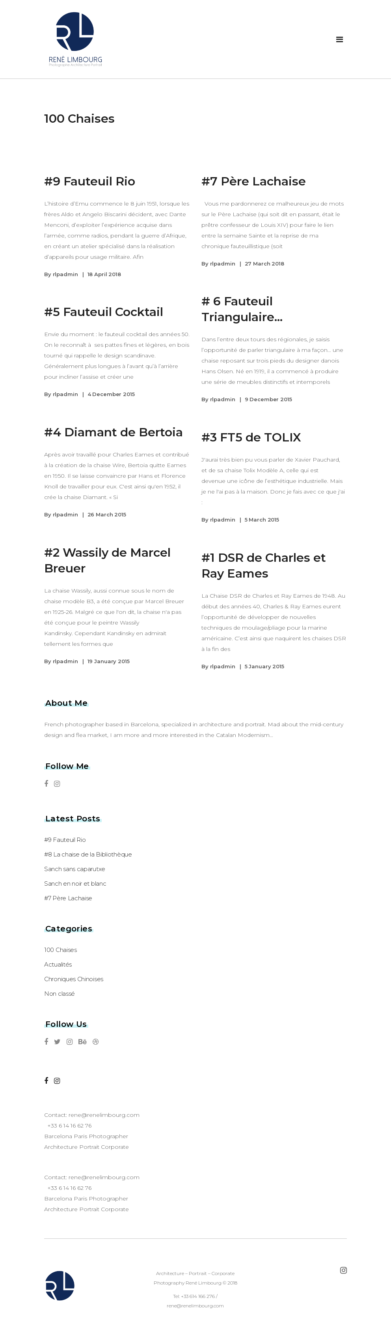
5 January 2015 (264, 666)
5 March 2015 (262, 519)
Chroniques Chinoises (73, 979)
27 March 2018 (264, 263)
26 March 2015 (107, 514)
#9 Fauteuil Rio (89, 181)
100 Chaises (60, 950)
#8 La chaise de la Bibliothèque (88, 854)
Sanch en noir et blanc (75, 883)
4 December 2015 (111, 394)
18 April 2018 (104, 274)
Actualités (58, 964)
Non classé (59, 993)
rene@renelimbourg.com (104, 1114)
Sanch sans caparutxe (74, 869)
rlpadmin (65, 274)
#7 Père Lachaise (253, 181)
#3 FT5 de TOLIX (251, 437)
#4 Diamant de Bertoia (113, 432)
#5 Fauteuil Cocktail (103, 312)
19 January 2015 (109, 661)
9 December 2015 (268, 399)
